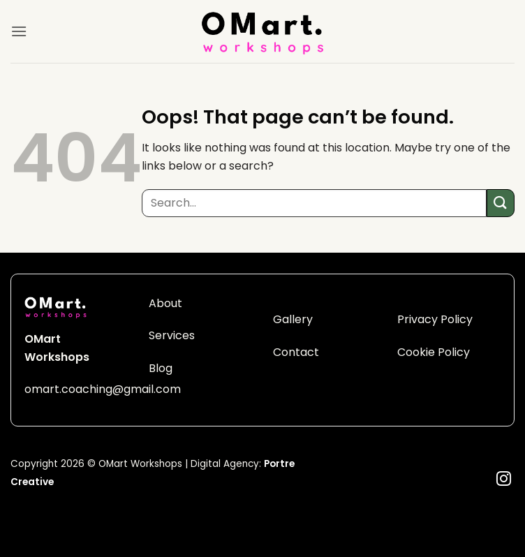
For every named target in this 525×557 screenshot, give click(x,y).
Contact (296, 352)
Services (172, 335)
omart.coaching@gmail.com (102, 389)
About (165, 303)
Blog (160, 368)
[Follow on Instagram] (503, 480)
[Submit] (501, 202)
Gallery (293, 319)
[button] (18, 31)
